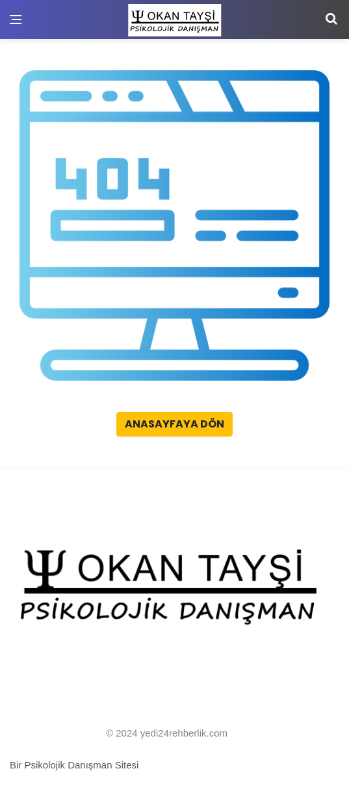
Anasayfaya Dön (174, 423)
